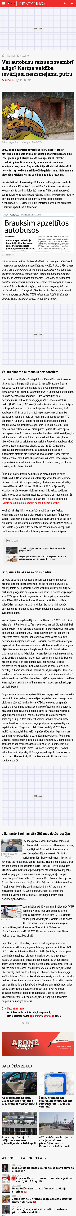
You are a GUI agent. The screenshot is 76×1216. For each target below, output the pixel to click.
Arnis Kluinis (8, 80)
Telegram (35, 1016)
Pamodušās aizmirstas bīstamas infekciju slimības (39, 1190)
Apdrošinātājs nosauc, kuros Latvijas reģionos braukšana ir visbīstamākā (19, 1100)
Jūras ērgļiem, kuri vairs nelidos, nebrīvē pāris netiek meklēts (39, 1211)
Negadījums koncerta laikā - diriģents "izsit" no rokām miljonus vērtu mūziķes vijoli (42, 557)
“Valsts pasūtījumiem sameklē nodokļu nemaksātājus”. (31, 503)
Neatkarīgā (13, 55)
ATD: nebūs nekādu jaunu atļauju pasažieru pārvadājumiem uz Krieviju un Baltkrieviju (55, 1142)
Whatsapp (49, 1016)
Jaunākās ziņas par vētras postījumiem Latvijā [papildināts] (42, 549)
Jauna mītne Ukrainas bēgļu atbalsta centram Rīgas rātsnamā (42, 1200)
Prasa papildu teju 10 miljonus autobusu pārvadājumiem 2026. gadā (19, 1140)
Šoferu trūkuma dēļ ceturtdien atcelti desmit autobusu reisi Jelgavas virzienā (55, 1102)
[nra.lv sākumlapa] (11, 3)
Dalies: (25, 1023)
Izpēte (25, 55)
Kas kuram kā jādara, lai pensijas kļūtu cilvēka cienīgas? (43, 1169)
